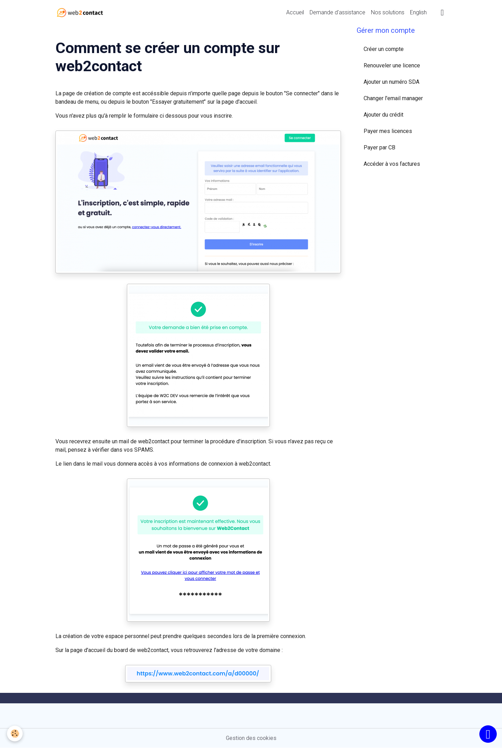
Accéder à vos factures (392, 164)
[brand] (81, 12)
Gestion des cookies (251, 738)
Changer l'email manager (393, 98)
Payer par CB (379, 147)
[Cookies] (15, 733)
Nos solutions (387, 12)
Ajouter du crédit (383, 114)
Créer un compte (384, 49)
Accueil (295, 12)
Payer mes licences (388, 131)
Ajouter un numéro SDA (391, 82)
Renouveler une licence (392, 65)
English (418, 12)
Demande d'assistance (337, 12)
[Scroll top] (488, 734)
